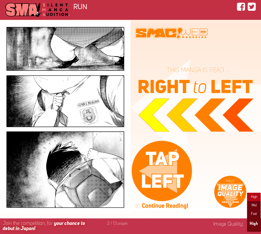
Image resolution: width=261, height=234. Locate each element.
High (254, 197)
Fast (254, 213)
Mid (254, 205)
